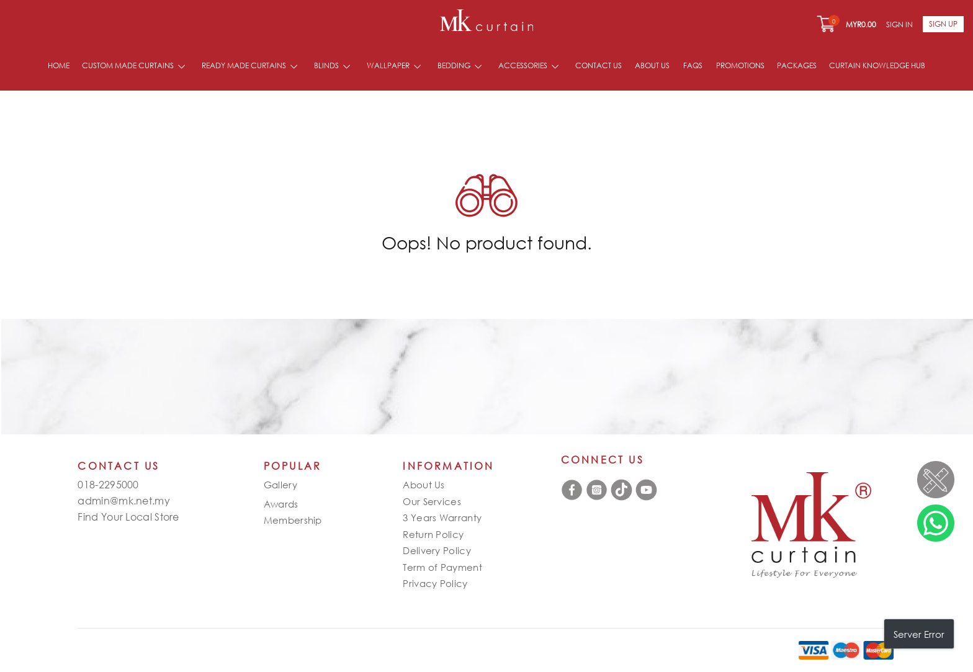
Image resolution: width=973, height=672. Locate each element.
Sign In (899, 24)
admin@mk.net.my (124, 501)
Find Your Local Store (128, 517)
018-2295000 (108, 484)
